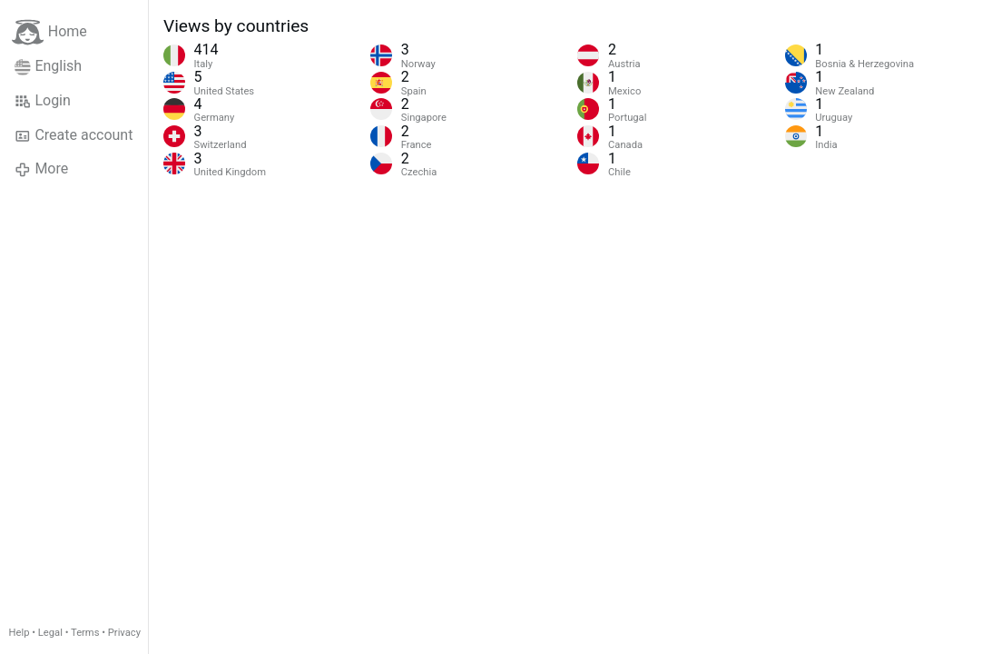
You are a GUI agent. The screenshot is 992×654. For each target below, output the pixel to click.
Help (19, 633)
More (41, 169)
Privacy (124, 633)
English (48, 66)
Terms (85, 633)
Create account (74, 135)
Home (49, 32)
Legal (50, 633)
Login (43, 101)
